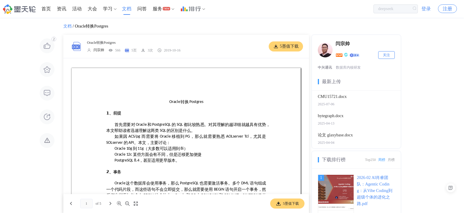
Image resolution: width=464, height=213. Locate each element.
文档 (126, 8)
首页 (46, 8)
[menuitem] (46, 9)
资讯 (61, 8)
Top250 (370, 160)
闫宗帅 (99, 50)
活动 (77, 8)
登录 (426, 8)
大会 (92, 8)
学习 (107, 8)
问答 (142, 8)
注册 (447, 8)
